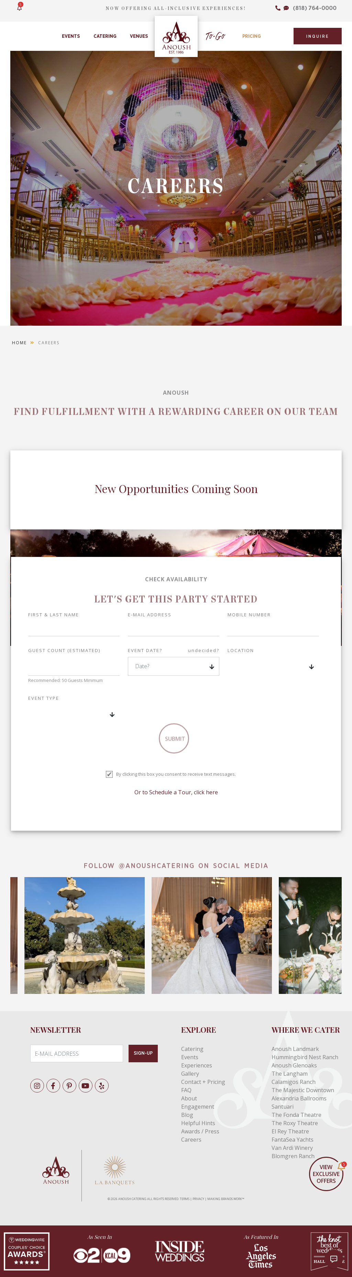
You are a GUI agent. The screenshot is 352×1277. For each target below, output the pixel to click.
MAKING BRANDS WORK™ (225, 1199)
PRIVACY (198, 1199)
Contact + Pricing (203, 1082)
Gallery (190, 1073)
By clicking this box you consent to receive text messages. (176, 774)
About (189, 1098)
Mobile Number (249, 615)
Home (19, 343)
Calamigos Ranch (294, 1082)
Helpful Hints (198, 1123)
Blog (187, 1115)
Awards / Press (200, 1131)
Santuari (283, 1106)
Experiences (196, 1065)
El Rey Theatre (290, 1131)
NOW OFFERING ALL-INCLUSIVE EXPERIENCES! (176, 8)
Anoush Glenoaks (294, 1065)
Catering (105, 36)
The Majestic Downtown (303, 1090)
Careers (191, 1139)
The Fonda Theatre (296, 1115)
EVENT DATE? (173, 650)
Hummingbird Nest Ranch (305, 1057)
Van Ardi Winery (292, 1148)
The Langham (290, 1073)
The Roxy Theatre (295, 1123)
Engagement (197, 1106)
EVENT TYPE (43, 698)
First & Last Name (53, 615)
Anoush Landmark (295, 1049)
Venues (139, 36)
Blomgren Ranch (293, 1156)
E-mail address (150, 615)
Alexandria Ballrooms (299, 1098)
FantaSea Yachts (293, 1139)
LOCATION (241, 650)
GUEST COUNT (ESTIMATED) (64, 650)
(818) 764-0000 (315, 8)
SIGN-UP (143, 1053)
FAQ (186, 1090)
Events (71, 36)
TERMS (184, 1199)
